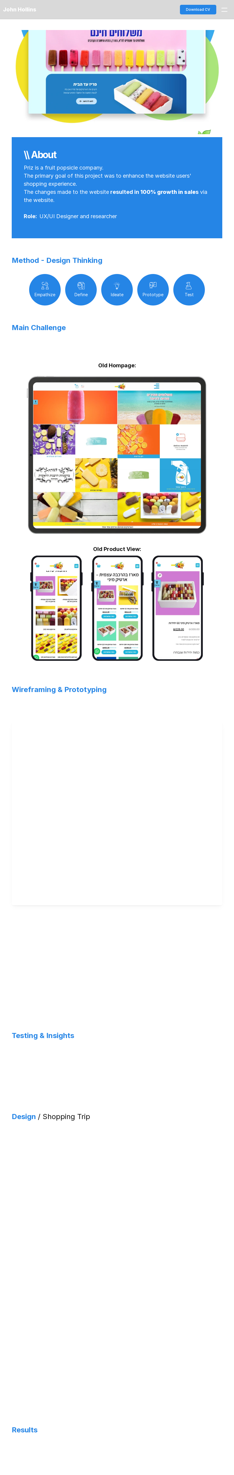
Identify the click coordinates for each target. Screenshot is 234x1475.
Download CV (198, 9)
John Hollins (19, 9)
